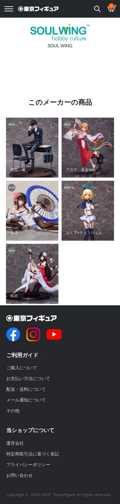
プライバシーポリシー (28, 464)
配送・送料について (26, 389)
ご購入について (21, 367)
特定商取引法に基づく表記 (32, 453)
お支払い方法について (28, 378)
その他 (12, 410)
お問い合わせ (19, 475)
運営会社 (15, 443)
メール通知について (26, 399)
